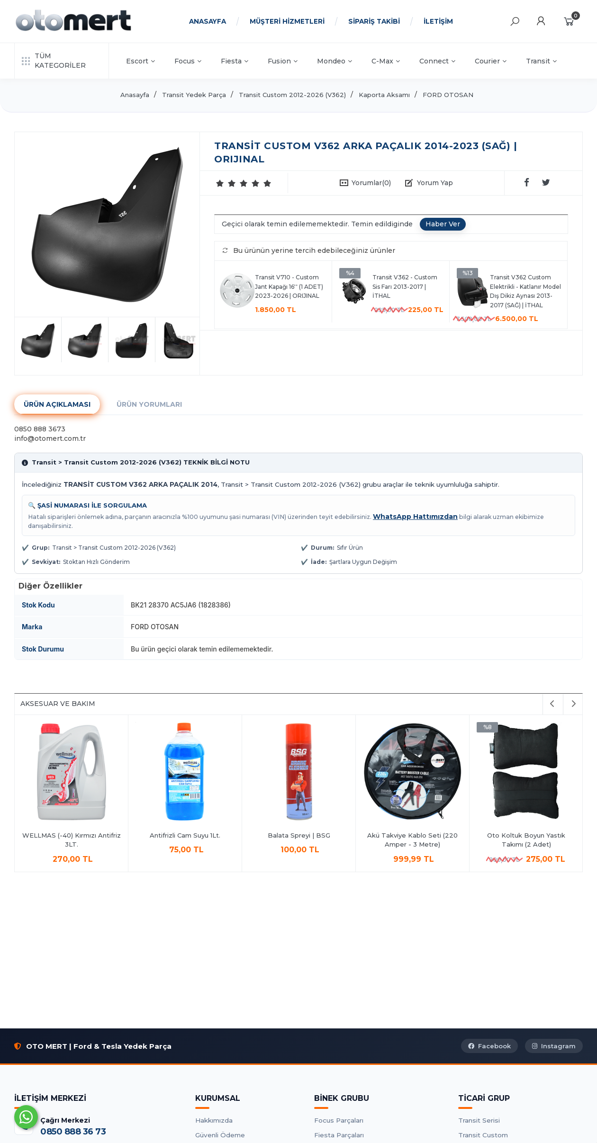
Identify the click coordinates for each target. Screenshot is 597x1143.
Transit (541, 61)
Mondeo (334, 61)
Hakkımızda (214, 1120)
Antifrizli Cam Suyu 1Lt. (185, 835)
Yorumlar (371, 183)
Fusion (283, 61)
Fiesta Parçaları (339, 1135)
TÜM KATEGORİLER (54, 61)
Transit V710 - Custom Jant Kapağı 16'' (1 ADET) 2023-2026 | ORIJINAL (289, 286)
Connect (437, 61)
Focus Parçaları (338, 1120)
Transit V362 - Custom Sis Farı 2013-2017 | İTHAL (404, 286)
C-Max (385, 61)
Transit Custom (483, 1135)
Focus (187, 61)
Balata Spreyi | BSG (299, 835)
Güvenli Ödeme (220, 1135)
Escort (140, 61)
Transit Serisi (479, 1120)
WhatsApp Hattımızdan (415, 516)
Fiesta (234, 61)
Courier (491, 61)
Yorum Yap (435, 183)
